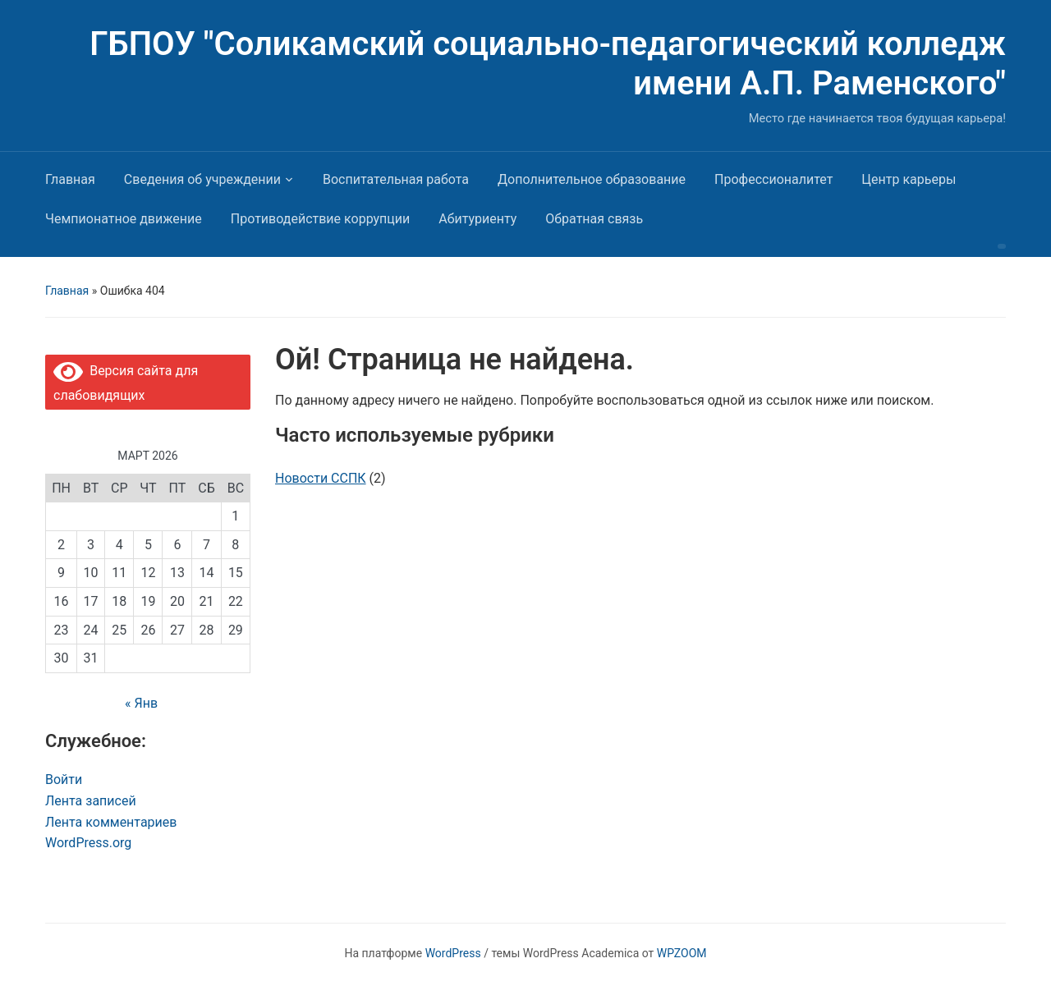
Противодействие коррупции (321, 219)
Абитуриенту (477, 219)
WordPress (453, 953)
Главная (70, 179)
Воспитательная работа (396, 179)
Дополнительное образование (592, 179)
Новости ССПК (320, 478)
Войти (63, 779)
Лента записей (90, 801)
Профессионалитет (773, 179)
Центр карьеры (908, 179)
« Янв (141, 703)
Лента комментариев (111, 822)
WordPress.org (88, 843)
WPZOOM (682, 953)
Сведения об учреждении (202, 179)
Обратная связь (594, 219)
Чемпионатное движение (123, 219)
